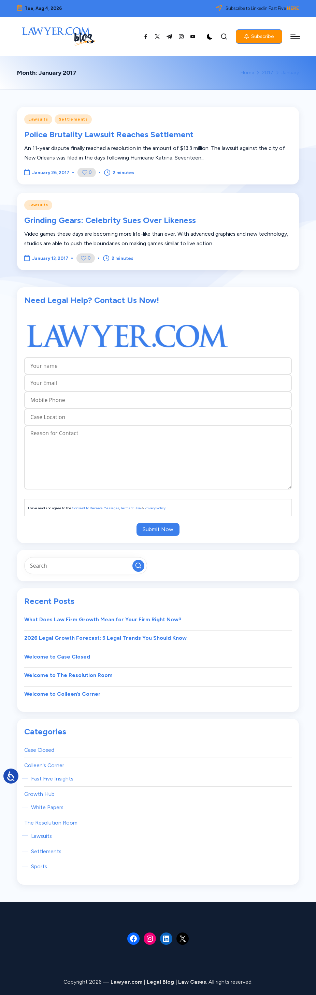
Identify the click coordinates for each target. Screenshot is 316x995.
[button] (259, 36)
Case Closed (39, 750)
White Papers (47, 807)
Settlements (73, 119)
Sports (39, 866)
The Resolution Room (50, 822)
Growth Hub (39, 794)
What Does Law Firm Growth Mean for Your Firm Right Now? (103, 619)
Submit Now (158, 529)
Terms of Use (131, 508)
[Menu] (294, 36)
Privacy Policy (155, 508)
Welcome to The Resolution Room (68, 675)
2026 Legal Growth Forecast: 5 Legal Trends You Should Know (105, 638)
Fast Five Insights (52, 778)
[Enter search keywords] (85, 565)
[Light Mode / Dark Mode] (210, 36)
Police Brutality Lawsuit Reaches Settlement (108, 134)
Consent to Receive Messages (95, 508)
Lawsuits (38, 119)
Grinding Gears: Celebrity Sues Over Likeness (110, 220)
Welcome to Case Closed (57, 656)
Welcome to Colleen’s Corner (62, 694)
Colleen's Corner (44, 765)
